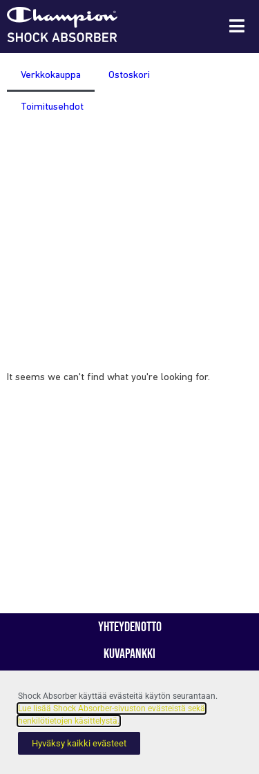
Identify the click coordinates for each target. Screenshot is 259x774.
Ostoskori (129, 75)
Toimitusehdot (52, 107)
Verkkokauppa (51, 75)
